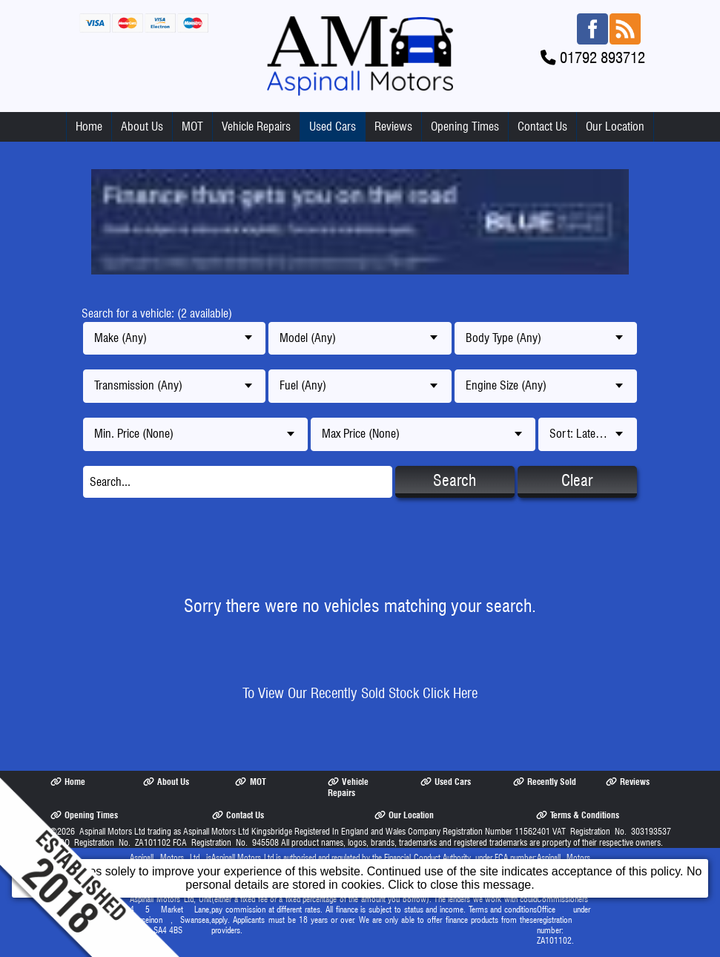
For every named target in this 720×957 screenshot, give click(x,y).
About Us (142, 126)
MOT (192, 126)
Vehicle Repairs (256, 126)
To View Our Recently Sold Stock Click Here (360, 693)
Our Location (615, 126)
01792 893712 (602, 57)
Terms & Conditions (577, 814)
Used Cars (332, 126)
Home (89, 126)
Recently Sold (544, 781)
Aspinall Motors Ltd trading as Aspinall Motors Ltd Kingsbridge (185, 831)
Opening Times (465, 126)
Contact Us (542, 126)
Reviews (393, 126)
